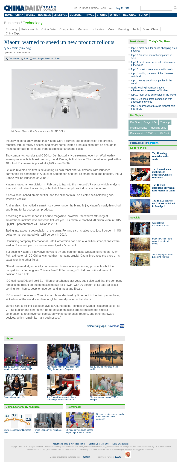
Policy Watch (29, 29)
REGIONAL (129, 14)
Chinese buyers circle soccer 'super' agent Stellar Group (79, 431)
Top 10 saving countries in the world (160, 156)
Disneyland (136, 133)
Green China (150, 29)
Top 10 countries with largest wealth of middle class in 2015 (18, 368)
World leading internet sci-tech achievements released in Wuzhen (149, 89)
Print (26, 58)
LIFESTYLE (60, 14)
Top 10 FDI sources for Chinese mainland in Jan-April (163, 203)
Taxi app (165, 122)
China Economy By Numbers (23, 406)
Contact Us (93, 444)
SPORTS (102, 14)
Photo (9, 338)
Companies (67, 29)
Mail (34, 58)
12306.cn (151, 133)
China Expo (13, 33)
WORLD (30, 14)
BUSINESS (44, 14)
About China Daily (60, 444)
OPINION (115, 14)
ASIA (103, 8)
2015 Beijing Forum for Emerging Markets (163, 255)
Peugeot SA (150, 122)
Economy (11, 29)
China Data (49, 29)
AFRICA (95, 8)
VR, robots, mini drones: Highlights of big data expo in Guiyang (63, 368)
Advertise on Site (78, 444)
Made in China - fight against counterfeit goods (162, 241)
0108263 (86, 457)
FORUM (143, 14)
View (111, 29)
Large (41, 58)
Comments (14, 58)
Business (12, 23)
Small (57, 58)
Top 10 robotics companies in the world (152, 69)
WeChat (164, 133)
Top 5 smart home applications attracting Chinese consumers (61, 398)
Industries (98, 29)
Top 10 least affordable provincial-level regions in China (163, 188)
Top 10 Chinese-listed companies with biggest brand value (151, 100)
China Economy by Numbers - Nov (48, 431)
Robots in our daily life (14, 397)
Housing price (158, 127)
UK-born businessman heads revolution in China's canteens (110, 416)
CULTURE (75, 14)
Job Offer (105, 444)
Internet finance (138, 127)
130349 (118, 457)
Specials (135, 217)
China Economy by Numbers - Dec (17, 431)
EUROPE (84, 8)
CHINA (19, 14)
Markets (83, 29)
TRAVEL (89, 14)
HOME (9, 14)
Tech (136, 29)
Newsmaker (74, 406)
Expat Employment (120, 444)
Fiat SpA (135, 122)
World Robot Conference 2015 (160, 224)
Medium (49, 58)
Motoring (123, 29)
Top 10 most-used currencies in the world (153, 94)
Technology (32, 23)
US (75, 8)
